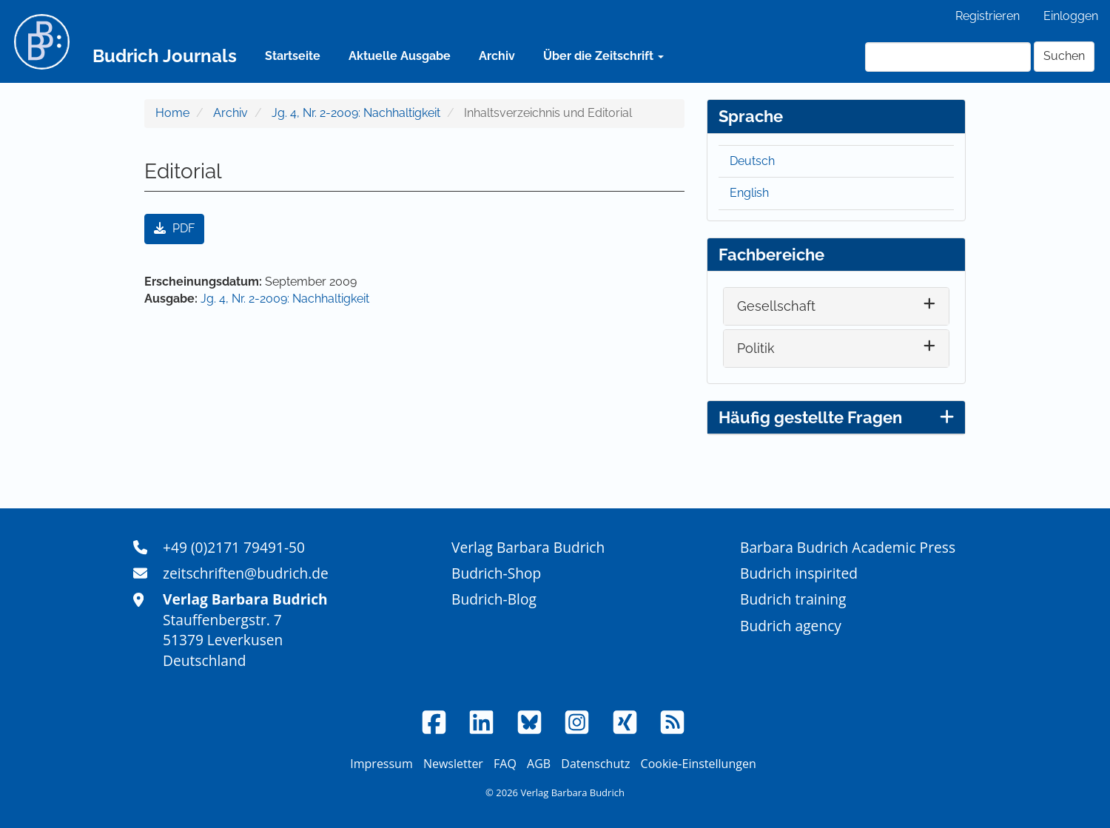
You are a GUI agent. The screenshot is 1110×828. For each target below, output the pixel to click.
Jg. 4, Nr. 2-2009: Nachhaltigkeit (356, 113)
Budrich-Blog (493, 599)
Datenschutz (595, 763)
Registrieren (987, 16)
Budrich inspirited (799, 573)
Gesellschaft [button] (776, 306)
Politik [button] (756, 348)
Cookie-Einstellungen (698, 763)
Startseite (292, 56)
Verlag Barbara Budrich (528, 547)
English (749, 193)
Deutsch (752, 161)
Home (172, 113)
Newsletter (453, 763)
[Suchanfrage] (948, 57)
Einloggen (1070, 16)
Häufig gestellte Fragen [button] (836, 417)
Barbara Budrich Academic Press (847, 547)
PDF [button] (174, 228)
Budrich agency (790, 626)
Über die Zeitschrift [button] (603, 56)
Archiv (497, 56)
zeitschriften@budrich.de (246, 573)
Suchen (1064, 56)
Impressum (381, 763)
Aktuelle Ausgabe (400, 56)
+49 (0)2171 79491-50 (234, 547)
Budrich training (793, 599)
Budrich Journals (164, 56)
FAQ (505, 763)
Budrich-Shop (496, 573)
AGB (539, 763)
